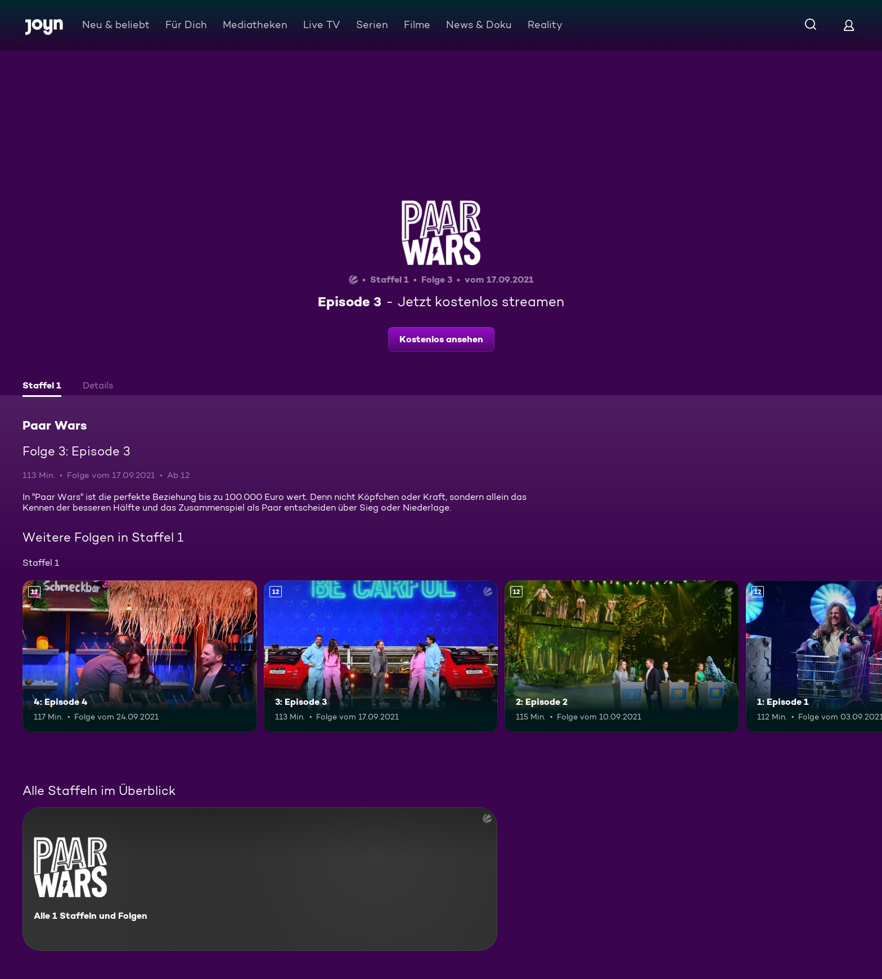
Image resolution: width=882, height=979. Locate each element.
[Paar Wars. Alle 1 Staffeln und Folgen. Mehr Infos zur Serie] (259, 879)
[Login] (849, 25)
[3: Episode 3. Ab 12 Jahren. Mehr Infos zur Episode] (381, 656)
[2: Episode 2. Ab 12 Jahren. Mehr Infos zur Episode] (622, 656)
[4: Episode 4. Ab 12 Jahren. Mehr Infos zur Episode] (139, 656)
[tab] (42, 387)
